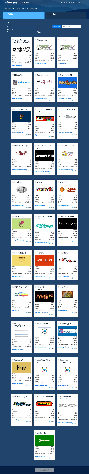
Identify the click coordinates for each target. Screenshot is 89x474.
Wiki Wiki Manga (21, 146)
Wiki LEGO (64, 182)
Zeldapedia (41, 433)
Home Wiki (41, 253)
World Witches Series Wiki (66, 397)
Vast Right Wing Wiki (43, 361)
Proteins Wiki (42, 324)
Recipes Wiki (19, 360)
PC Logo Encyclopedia (19, 325)
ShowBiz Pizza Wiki (45, 396)
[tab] (23, 15)
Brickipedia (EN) (66, 75)
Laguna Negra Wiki (67, 109)
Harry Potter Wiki (67, 216)
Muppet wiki (42, 40)
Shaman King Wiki (21, 396)
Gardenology (19, 216)
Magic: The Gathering (41, 288)
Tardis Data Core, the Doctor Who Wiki (22, 41)
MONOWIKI (80, 2)
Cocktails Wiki (42, 75)
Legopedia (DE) (20, 109)
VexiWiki (40, 182)
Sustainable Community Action (67, 361)
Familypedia (19, 182)
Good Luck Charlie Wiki (44, 217)
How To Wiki (65, 253)
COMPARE (44, 470)
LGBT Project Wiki (21, 287)
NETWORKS (72, 2)
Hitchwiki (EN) (20, 253)
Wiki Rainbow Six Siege (44, 147)
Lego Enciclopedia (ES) (44, 110)
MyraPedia (64, 287)
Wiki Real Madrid (67, 146)
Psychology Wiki (66, 324)
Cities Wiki (18, 75)
